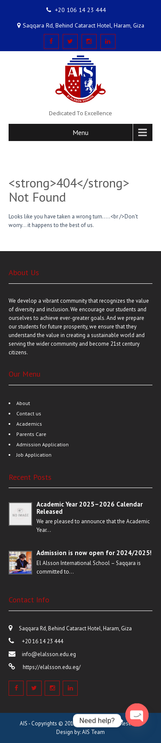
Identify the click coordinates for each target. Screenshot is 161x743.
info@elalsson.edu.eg (49, 654)
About (23, 403)
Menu (80, 132)
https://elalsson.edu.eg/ (51, 667)
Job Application (34, 454)
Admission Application (42, 444)
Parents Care (31, 434)
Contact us (28, 413)
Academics (29, 424)
